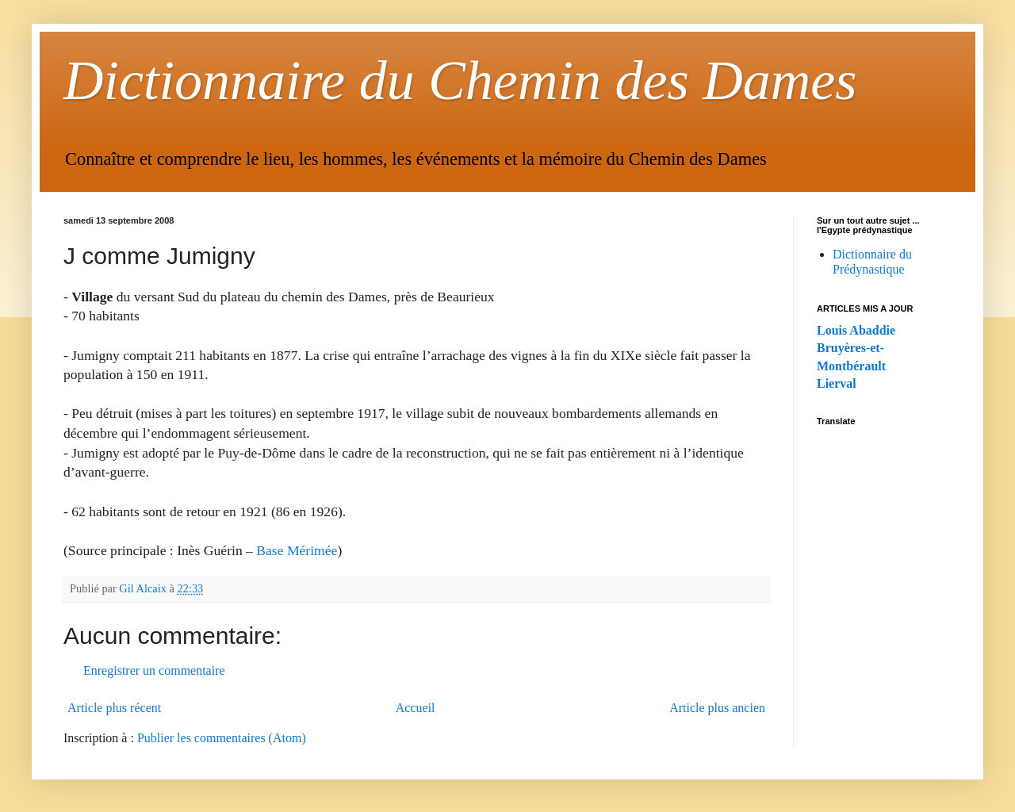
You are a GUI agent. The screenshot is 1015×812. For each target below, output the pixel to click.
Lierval (836, 383)
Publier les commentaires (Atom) (221, 738)
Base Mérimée (296, 550)
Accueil (415, 707)
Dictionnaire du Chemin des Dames (460, 80)
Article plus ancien (717, 707)
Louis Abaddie (856, 330)
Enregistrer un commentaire (154, 670)
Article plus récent (114, 707)
